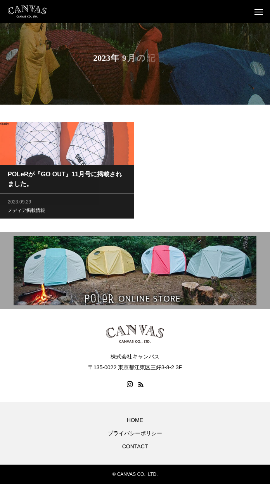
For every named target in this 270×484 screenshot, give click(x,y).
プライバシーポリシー (135, 433)
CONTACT (135, 446)
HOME (135, 420)
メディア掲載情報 (26, 211)
